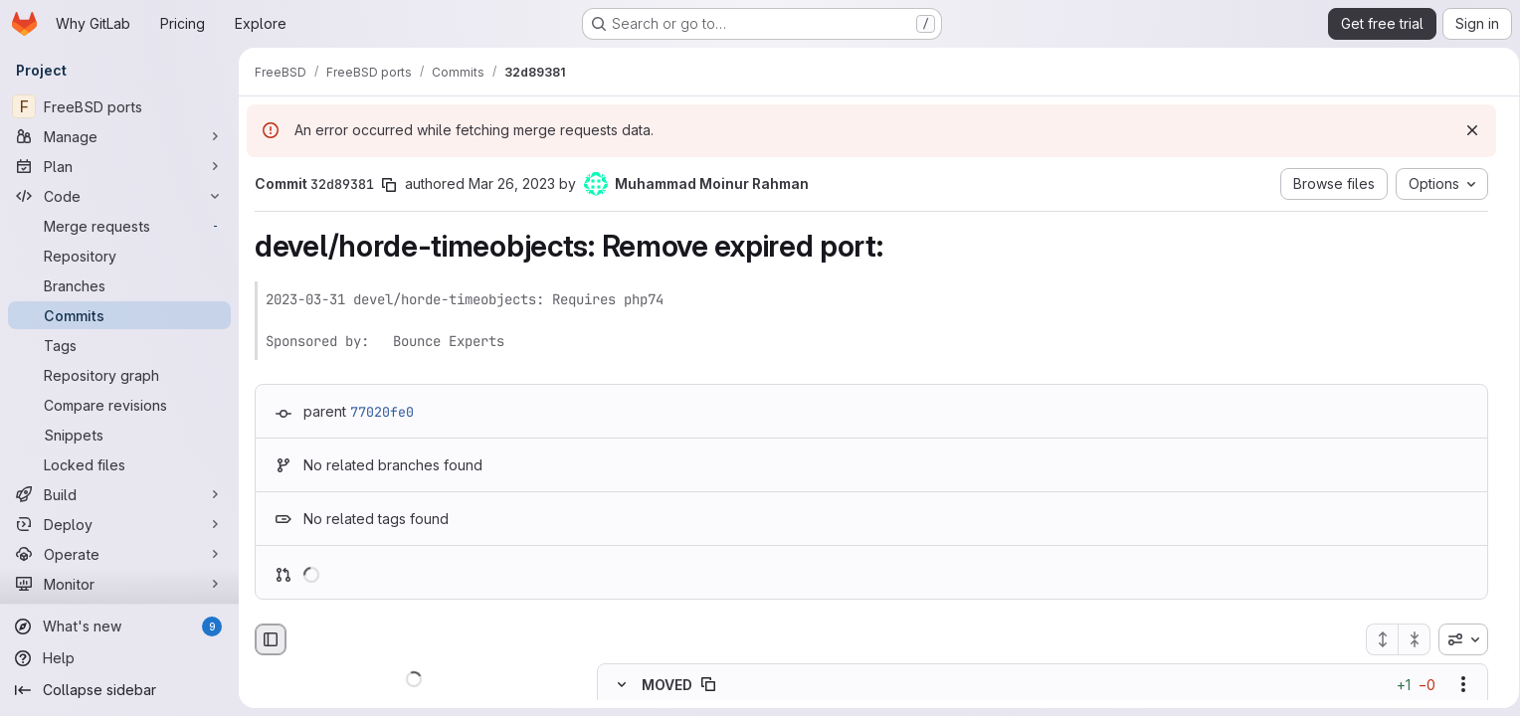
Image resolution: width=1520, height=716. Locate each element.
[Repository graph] (119, 375)
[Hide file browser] (270, 639)
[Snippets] (119, 434)
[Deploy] (119, 524)
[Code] (119, 196)
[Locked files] (119, 464)
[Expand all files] (1375, 639)
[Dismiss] (1465, 130)
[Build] (119, 494)
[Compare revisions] (119, 405)
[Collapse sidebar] (119, 690)
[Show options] (1456, 685)
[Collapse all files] (1408, 639)
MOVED (667, 684)
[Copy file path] (708, 685)
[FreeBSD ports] (119, 106)
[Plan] (119, 166)
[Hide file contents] (622, 685)
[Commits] (119, 315)
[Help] (119, 658)
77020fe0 (382, 412)
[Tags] (119, 345)
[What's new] (119, 626)
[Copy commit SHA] (389, 185)
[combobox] (1456, 639)
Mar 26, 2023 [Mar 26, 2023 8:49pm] (512, 183)
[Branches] (119, 285)
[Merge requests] (119, 226)
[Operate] (119, 554)
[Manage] (119, 136)
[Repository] (119, 255)
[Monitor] (119, 584)
